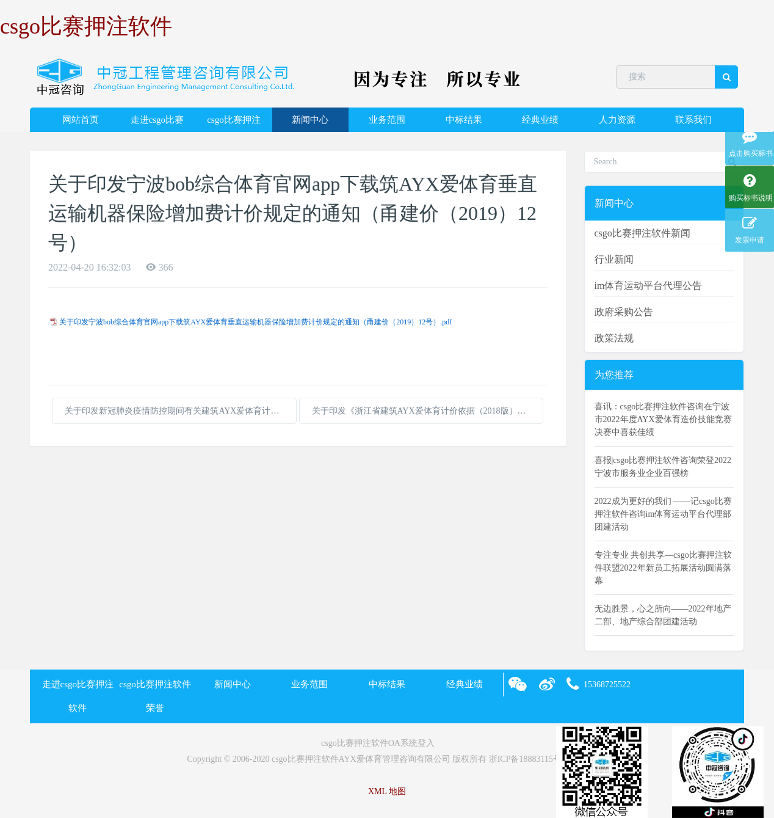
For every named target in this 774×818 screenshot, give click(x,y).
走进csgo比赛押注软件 (157, 123)
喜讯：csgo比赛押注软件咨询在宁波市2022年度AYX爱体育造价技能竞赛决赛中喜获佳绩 (663, 419)
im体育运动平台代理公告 (649, 285)
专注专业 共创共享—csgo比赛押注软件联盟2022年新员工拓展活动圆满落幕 (663, 567)
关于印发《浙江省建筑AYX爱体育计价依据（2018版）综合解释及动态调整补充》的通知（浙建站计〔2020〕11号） (428, 410)
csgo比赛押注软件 (86, 26)
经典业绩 (540, 120)
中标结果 (464, 120)
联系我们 (693, 120)
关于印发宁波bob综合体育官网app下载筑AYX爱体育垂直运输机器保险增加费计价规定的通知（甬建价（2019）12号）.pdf (255, 322)
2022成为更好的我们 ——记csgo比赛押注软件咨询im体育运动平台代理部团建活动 (663, 514)
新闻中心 (310, 120)
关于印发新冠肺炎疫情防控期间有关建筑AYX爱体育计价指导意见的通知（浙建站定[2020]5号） (181, 410)
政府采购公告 (624, 312)
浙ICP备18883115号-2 (529, 759)
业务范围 (387, 120)
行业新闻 (614, 259)
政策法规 (614, 338)
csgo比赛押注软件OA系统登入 (378, 743)
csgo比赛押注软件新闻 (642, 233)
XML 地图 (387, 791)
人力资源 (617, 120)
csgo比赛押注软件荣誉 (234, 123)
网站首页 (80, 120)
